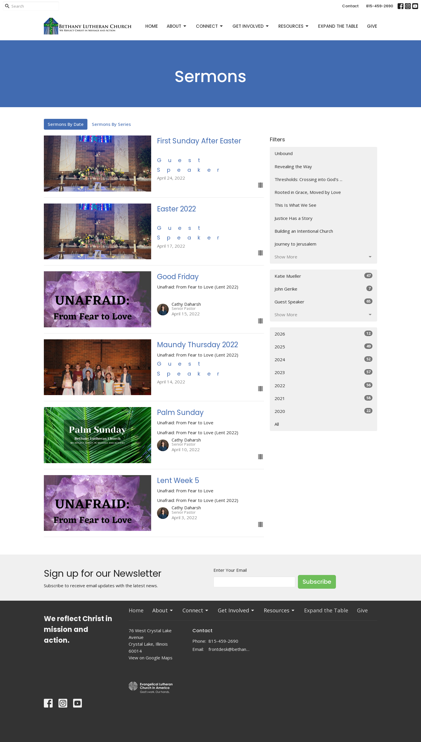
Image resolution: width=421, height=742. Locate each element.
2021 (323, 398)
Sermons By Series (111, 124)
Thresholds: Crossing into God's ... (308, 179)
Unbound (284, 153)
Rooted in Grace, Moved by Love (308, 192)
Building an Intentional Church (304, 231)
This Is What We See (295, 205)
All (277, 424)
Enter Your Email (230, 570)
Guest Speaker (323, 301)
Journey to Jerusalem (295, 244)
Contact (350, 6)
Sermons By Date (66, 124)
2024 (323, 359)
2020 (323, 411)
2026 (323, 334)
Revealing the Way (293, 166)
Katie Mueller (323, 276)
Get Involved (251, 26)
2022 (323, 385)
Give (372, 26)
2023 (323, 372)
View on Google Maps (150, 658)
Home (151, 26)
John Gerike (323, 289)
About (177, 26)
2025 (323, 346)
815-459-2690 (379, 6)
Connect (210, 26)
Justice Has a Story (294, 218)
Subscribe (317, 582)
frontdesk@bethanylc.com (229, 649)
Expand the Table (338, 26)
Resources (293, 26)
